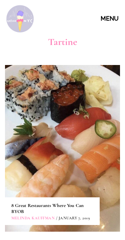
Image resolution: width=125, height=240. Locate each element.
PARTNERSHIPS (63, 188)
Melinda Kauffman (33, 113)
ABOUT (63, 158)
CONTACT (63, 173)
